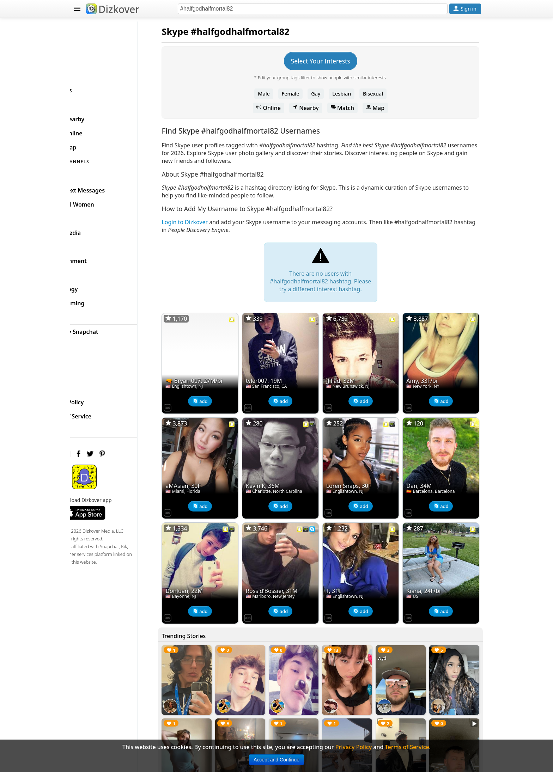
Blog (86, 342)
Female (303, 93)
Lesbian (354, 93)
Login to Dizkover (210, 222)
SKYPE (81, 101)
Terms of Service (102, 412)
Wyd (390, 640)
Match (354, 108)
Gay (328, 93)
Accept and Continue (276, 759)
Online (281, 108)
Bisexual (385, 93)
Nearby (318, 108)
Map (387, 108)
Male (276, 93)
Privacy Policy (99, 398)
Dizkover (112, 9)
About (88, 370)
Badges (90, 356)
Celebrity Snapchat (106, 328)
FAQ (85, 384)
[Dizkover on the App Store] (192, 401)
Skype (200, 31)
